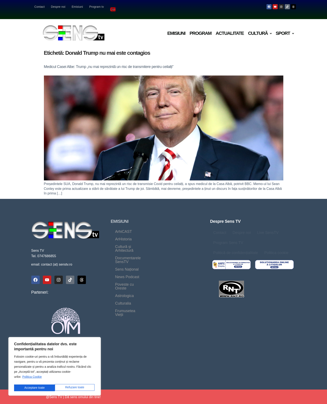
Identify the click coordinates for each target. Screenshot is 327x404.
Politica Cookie (32, 378)
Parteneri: (40, 286)
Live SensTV (267, 227)
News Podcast (127, 249)
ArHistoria (149, 226)
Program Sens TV (228, 237)
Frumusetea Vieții (182, 256)
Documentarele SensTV (135, 241)
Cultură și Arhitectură (132, 234)
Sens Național (176, 241)
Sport (285, 27)
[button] (260, 28)
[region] (54, 367)
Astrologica (124, 256)
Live (113, 6)
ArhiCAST (123, 226)
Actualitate (230, 27)
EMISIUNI (120, 216)
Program (200, 27)
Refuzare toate (33, 388)
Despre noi (58, 6)
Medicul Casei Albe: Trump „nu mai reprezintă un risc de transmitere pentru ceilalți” (108, 61)
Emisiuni (77, 6)
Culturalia (151, 256)
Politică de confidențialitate (235, 247)
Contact (39, 6)
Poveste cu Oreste (163, 249)
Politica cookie (276, 247)
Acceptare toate (75, 388)
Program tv (96, 6)
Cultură (260, 27)
